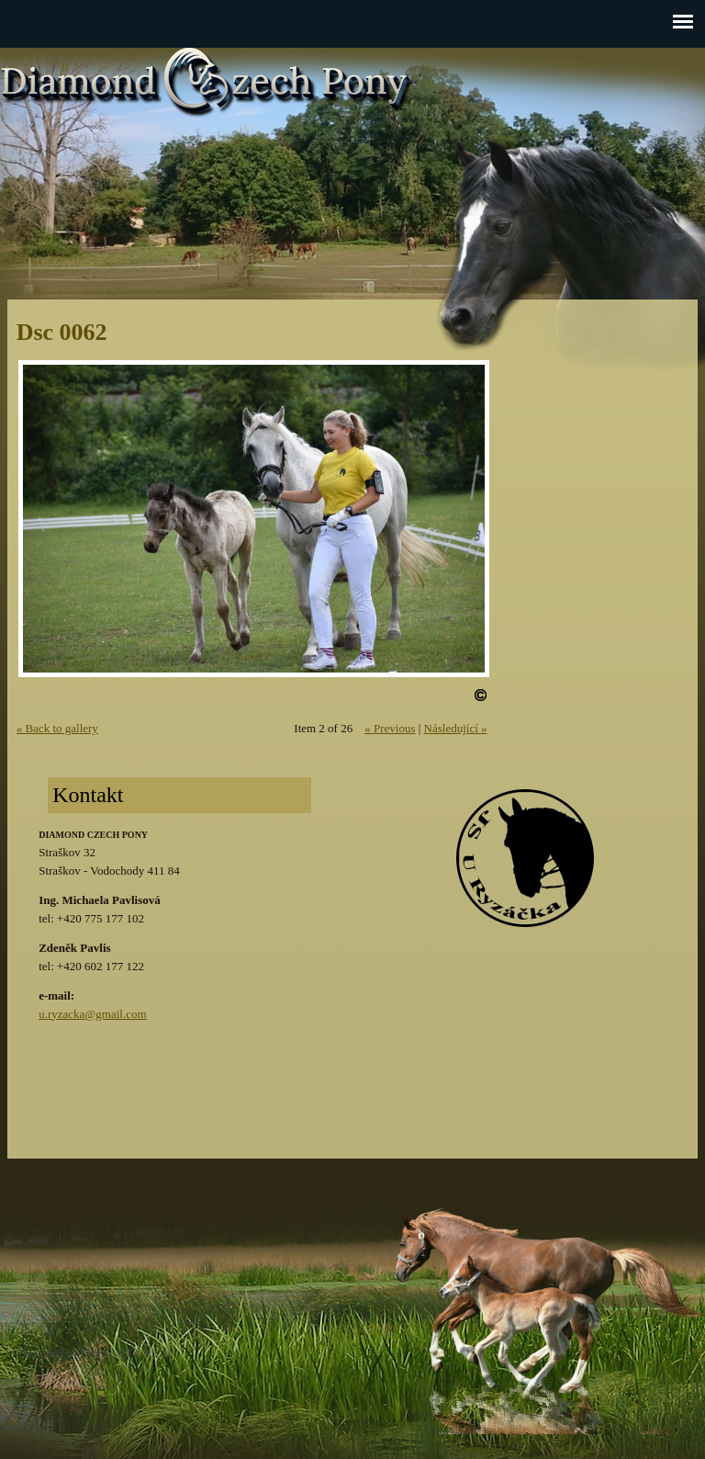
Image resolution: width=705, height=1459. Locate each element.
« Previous (389, 728)
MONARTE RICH (127, 1353)
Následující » (455, 728)
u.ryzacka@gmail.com (92, 1014)
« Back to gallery (57, 728)
